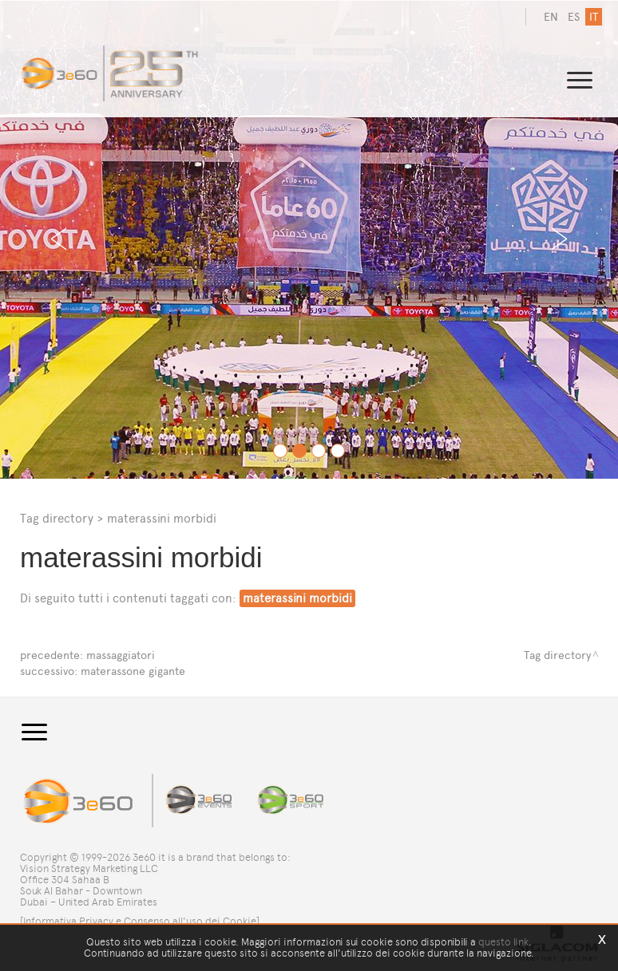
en (551, 17)
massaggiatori (120, 655)
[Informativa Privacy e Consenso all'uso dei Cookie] (139, 921)
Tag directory (56, 518)
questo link (503, 942)
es (574, 17)
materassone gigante (133, 671)
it (593, 17)
